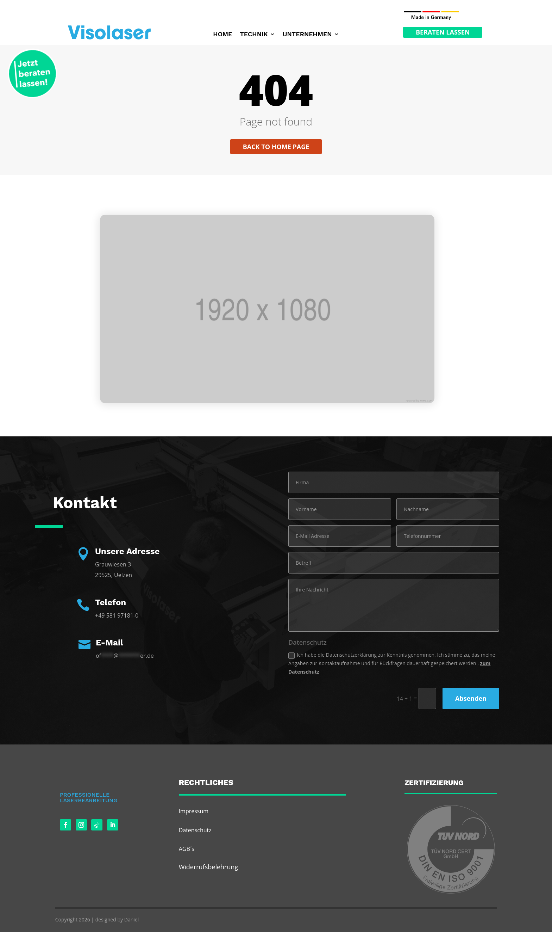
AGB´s (186, 849)
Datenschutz (195, 830)
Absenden (471, 698)
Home (222, 35)
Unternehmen (307, 35)
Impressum (193, 811)
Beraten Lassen (443, 32)
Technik (254, 35)
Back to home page (276, 146)
